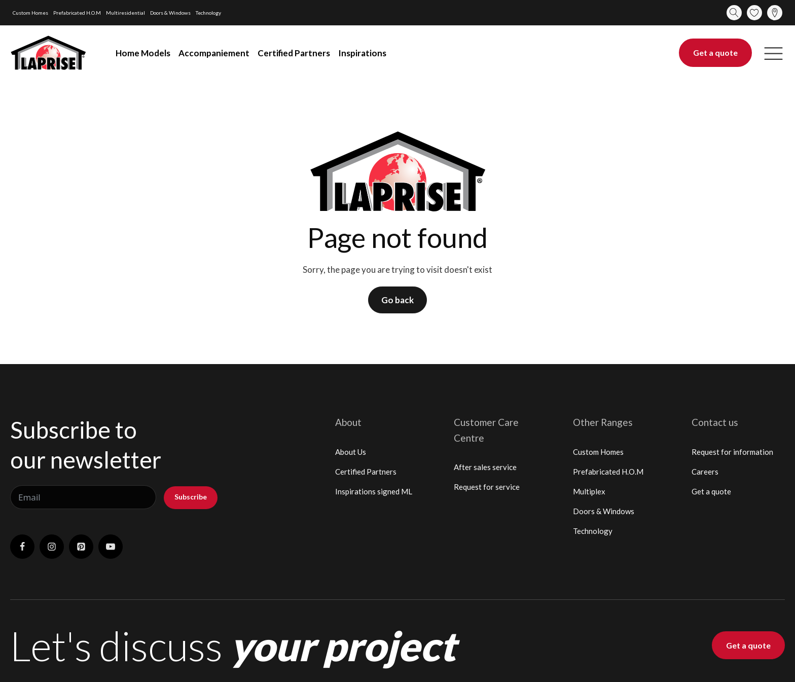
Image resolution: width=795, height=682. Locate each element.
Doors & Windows (170, 13)
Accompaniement (213, 53)
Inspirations (362, 53)
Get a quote (715, 52)
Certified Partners (294, 53)
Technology (208, 13)
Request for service (487, 486)
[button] (773, 53)
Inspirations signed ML (373, 491)
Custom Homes (30, 13)
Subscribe (190, 496)
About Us (350, 451)
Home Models (143, 53)
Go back (397, 300)
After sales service (485, 467)
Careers (705, 471)
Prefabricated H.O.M (77, 13)
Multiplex (589, 491)
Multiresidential (125, 13)
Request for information (732, 451)
